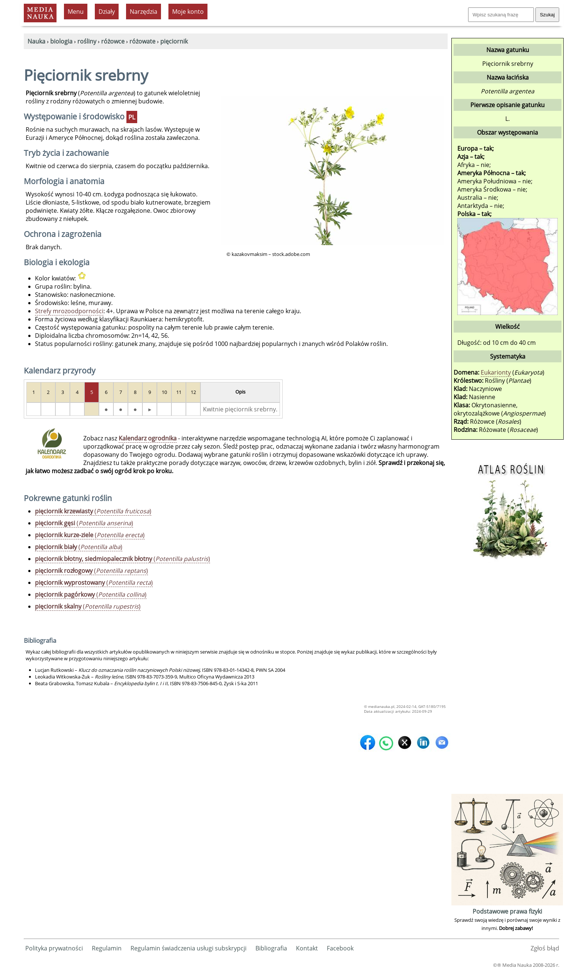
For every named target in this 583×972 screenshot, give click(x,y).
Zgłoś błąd (545, 948)
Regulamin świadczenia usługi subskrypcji (189, 948)
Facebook (340, 948)
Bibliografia (271, 948)
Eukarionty (496, 372)
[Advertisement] (507, 680)
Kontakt (307, 948)
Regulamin (107, 948)
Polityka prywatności (54, 948)
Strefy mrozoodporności (69, 311)
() (93, 511)
